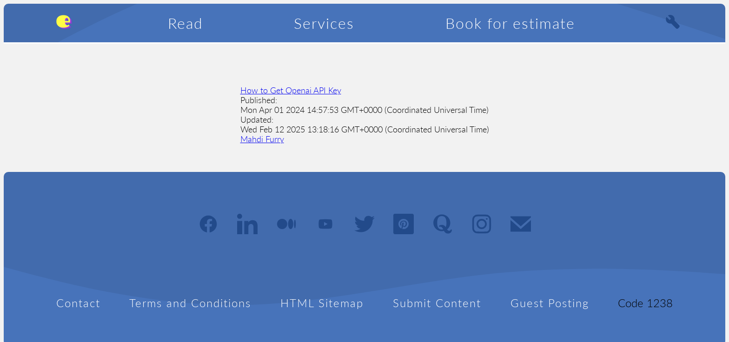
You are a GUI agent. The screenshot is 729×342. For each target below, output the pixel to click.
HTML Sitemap (322, 302)
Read (185, 23)
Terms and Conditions (190, 302)
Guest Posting (549, 302)
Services (324, 23)
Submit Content (437, 302)
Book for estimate (510, 23)
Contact (78, 302)
